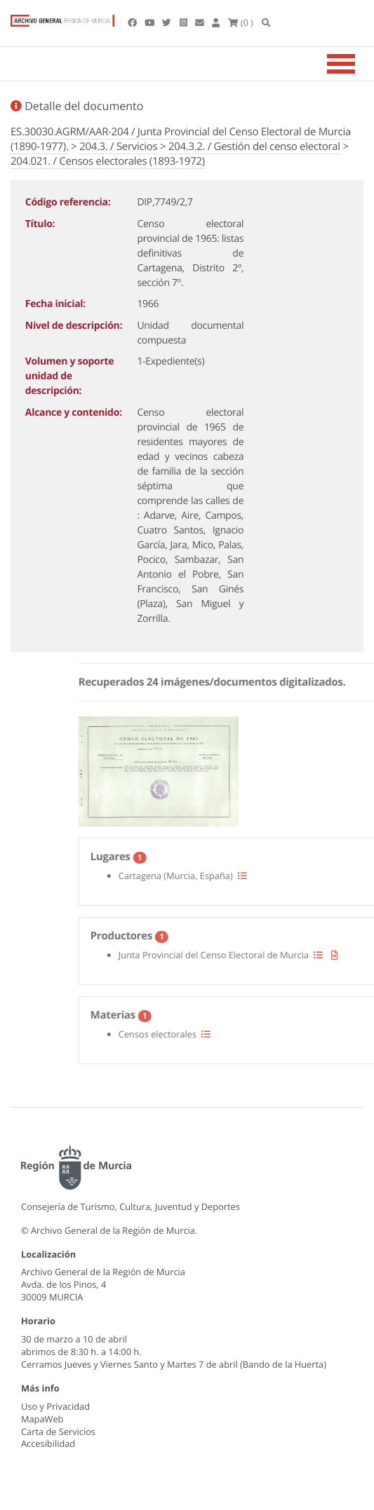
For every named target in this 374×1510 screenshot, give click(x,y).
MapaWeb (42, 1419)
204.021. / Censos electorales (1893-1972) (108, 161)
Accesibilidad (48, 1443)
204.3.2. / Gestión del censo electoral (254, 147)
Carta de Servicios (58, 1431)
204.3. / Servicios (118, 147)
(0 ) (240, 22)
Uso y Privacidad (55, 1406)
